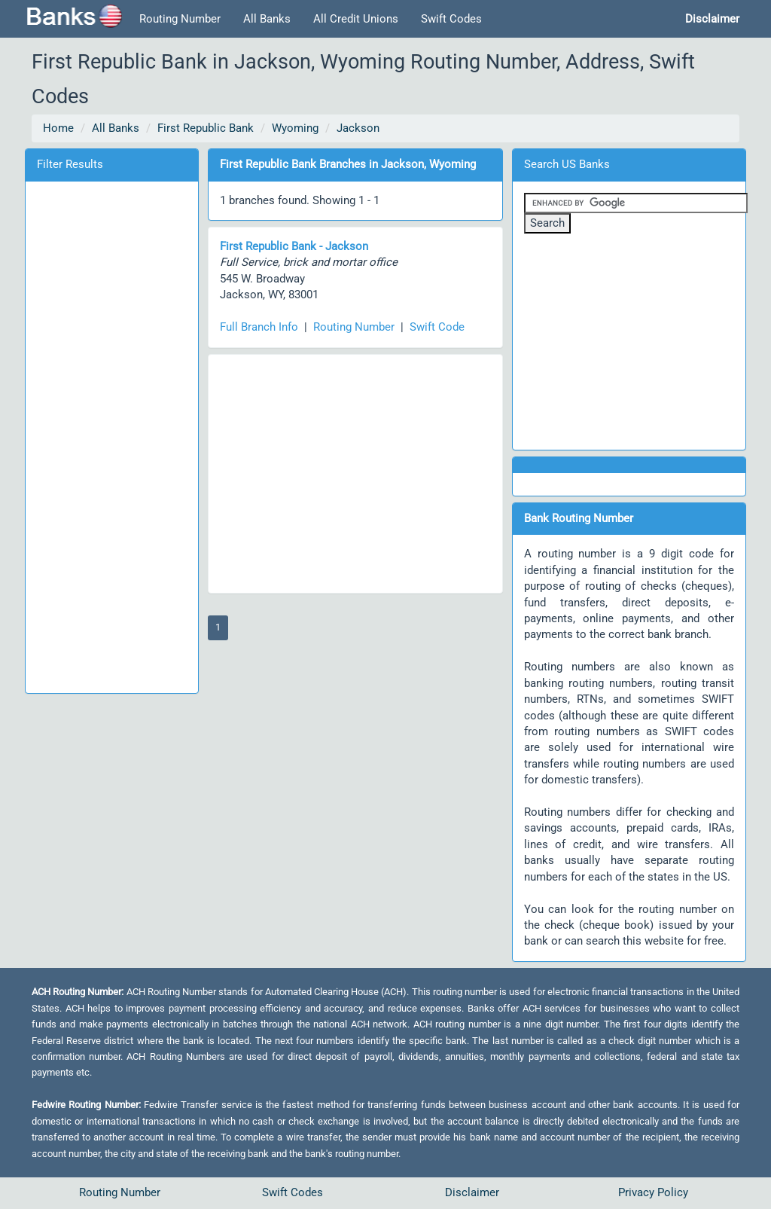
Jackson (358, 128)
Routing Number (180, 19)
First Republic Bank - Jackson (294, 246)
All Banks (267, 19)
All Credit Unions (355, 19)
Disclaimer (472, 1192)
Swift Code (437, 327)
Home (58, 128)
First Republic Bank (205, 128)
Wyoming (295, 128)
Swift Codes (451, 19)
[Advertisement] (111, 435)
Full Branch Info (259, 327)
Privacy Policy (653, 1192)
